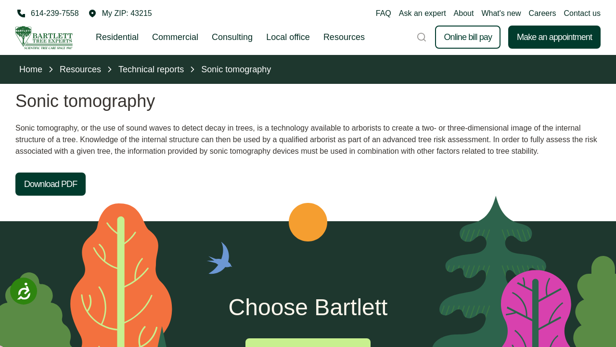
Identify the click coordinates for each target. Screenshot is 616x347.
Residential (117, 37)
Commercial (175, 37)
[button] (120, 13)
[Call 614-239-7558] (47, 13)
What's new (501, 13)
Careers (542, 13)
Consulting (232, 37)
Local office (288, 37)
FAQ (383, 13)
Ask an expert (422, 13)
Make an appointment (554, 37)
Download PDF (50, 184)
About (464, 13)
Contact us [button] (582, 13)
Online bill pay (468, 37)
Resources (344, 37)
